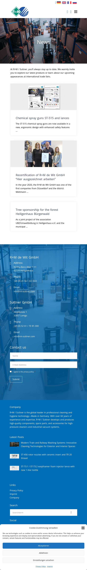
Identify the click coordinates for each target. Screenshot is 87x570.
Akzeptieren (43, 545)
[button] (83, 528)
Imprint (50, 566)
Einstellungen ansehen (43, 560)
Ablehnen (43, 553)
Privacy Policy (41, 566)
